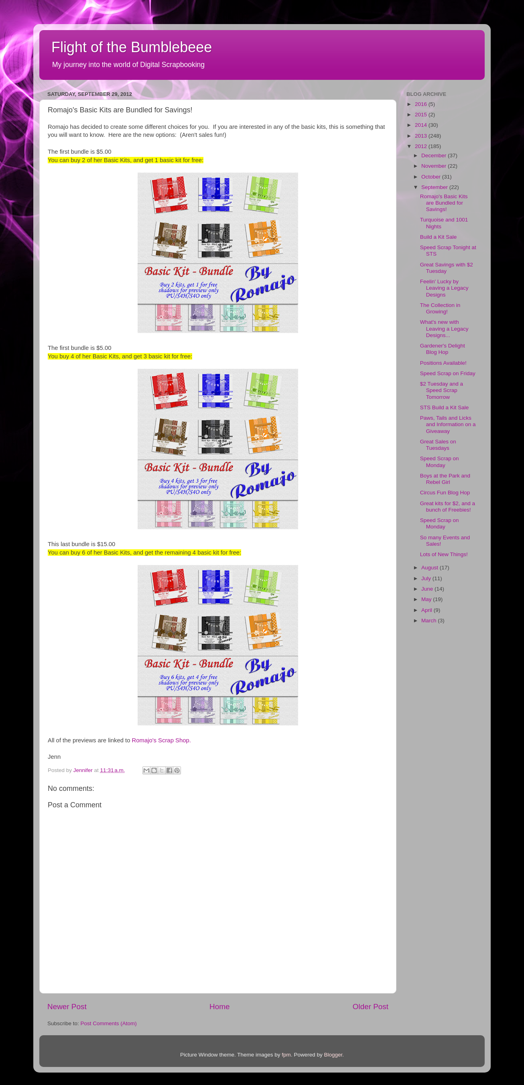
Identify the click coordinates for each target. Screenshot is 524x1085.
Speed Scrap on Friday (447, 373)
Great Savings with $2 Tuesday (446, 268)
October (431, 177)
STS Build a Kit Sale (444, 407)
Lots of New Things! (444, 554)
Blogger (333, 1055)
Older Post (370, 1006)
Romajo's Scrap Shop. (161, 740)
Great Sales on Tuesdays (438, 445)
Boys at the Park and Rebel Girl (445, 479)
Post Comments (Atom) (109, 1023)
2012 (422, 146)
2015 (422, 115)
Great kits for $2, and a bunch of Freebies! (447, 506)
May (427, 599)
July (427, 578)
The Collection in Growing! (440, 308)
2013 (422, 136)
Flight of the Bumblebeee (131, 47)
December (434, 155)
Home (219, 1006)
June (428, 589)
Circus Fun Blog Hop (445, 493)
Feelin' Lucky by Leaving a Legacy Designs (444, 287)
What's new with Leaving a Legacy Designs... (444, 328)
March (429, 621)
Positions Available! (443, 363)
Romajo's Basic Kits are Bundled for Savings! (444, 202)
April (427, 610)
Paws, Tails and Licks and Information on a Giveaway (448, 424)
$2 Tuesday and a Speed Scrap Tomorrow (441, 390)
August (430, 568)
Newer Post (67, 1006)
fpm (286, 1055)
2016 (422, 104)
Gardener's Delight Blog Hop (442, 349)
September (435, 187)
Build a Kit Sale (438, 237)
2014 (422, 125)
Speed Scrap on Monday (439, 461)
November (434, 166)
